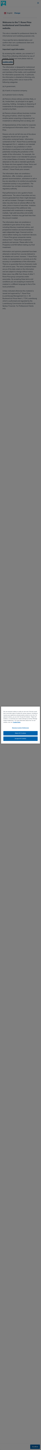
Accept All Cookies (20, 738)
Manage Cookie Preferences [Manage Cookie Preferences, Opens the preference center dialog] (20, 728)
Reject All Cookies (20, 733)
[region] (20, 725)
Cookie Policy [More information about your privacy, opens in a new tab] (17, 722)
